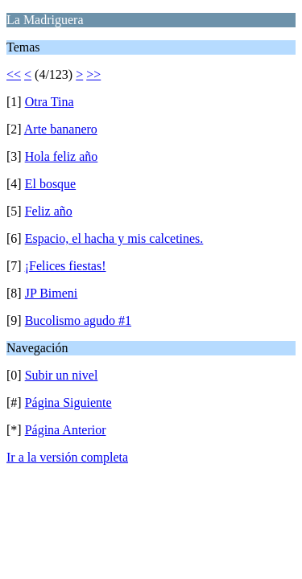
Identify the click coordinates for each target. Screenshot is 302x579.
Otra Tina (49, 102)
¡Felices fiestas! (65, 266)
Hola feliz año (61, 156)
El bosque (51, 184)
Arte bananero (60, 129)
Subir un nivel (61, 375)
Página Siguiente (68, 402)
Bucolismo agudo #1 (78, 320)
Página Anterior (65, 430)
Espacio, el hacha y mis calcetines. (114, 238)
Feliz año (48, 211)
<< (13, 74)
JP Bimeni (51, 293)
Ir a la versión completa (67, 457)
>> (93, 74)
